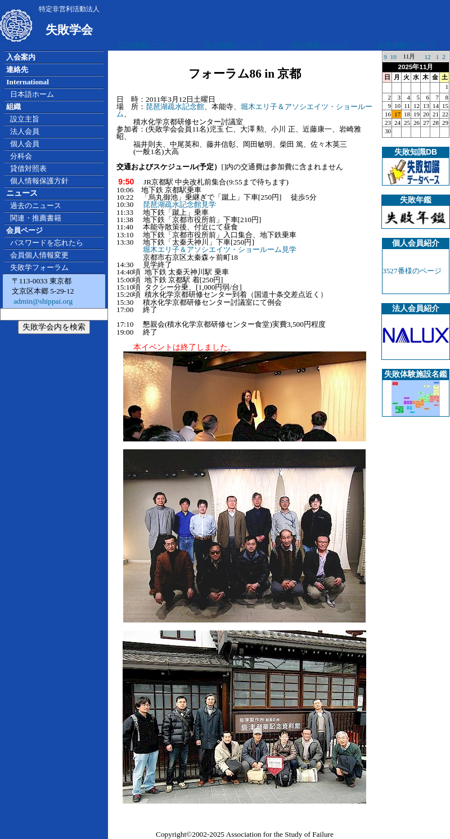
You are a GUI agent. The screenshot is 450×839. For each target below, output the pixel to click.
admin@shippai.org (42, 301)
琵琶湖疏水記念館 (175, 106)
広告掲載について (147, 45)
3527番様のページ (412, 271)
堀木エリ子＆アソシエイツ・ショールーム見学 (219, 249)
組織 (13, 106)
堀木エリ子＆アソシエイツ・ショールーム (244, 110)
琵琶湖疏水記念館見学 (179, 204)
